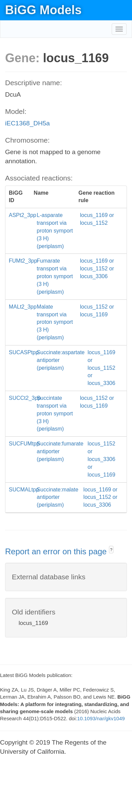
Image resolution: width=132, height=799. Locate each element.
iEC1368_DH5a (27, 123)
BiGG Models (43, 10)
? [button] (111, 550)
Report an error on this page (57, 551)
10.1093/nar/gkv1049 (101, 718)
